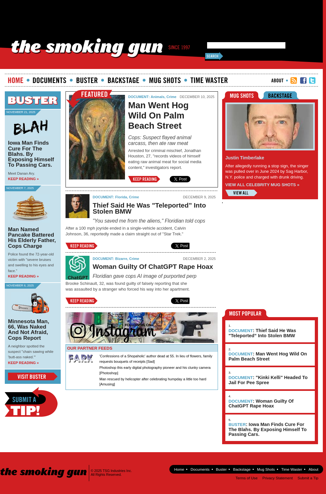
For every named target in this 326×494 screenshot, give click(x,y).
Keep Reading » (23, 179)
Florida (121, 197)
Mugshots (165, 80)
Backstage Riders (284, 95)
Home (15, 80)
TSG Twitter (312, 80)
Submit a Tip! (31, 402)
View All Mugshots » (241, 193)
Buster (87, 80)
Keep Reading (144, 179)
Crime (171, 97)
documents (49, 80)
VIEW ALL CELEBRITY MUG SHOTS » (262, 184)
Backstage (123, 80)
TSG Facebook (303, 80)
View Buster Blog (33, 376)
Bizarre (121, 259)
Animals (158, 97)
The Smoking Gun (44, 466)
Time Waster (209, 80)
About (277, 80)
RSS (294, 80)
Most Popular (245, 313)
